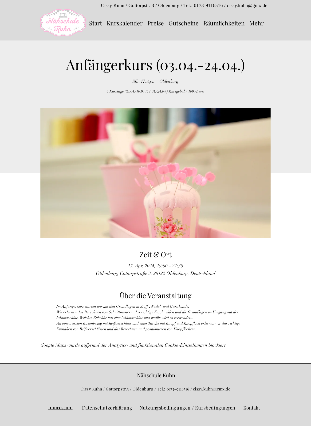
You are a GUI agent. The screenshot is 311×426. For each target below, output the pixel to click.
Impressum (60, 407)
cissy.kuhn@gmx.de (247, 5)
